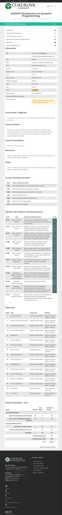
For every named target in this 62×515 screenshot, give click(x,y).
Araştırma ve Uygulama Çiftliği (40, 468)
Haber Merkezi (37, 470)
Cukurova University (11, 1)
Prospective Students (23, 1)
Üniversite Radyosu (38, 463)
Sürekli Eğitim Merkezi (38, 466)
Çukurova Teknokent (38, 472)
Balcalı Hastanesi (37, 461)
